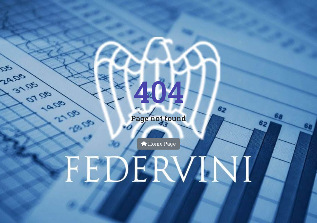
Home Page (158, 143)
